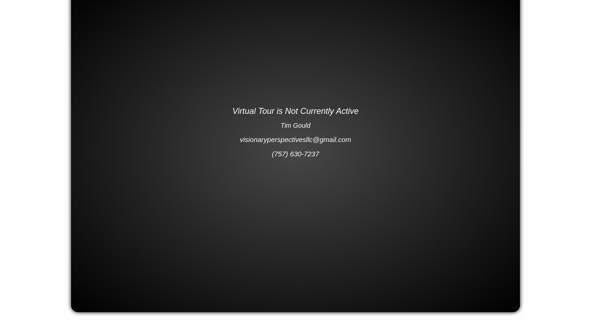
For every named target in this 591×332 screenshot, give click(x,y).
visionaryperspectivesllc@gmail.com (295, 139)
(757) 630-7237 (296, 154)
